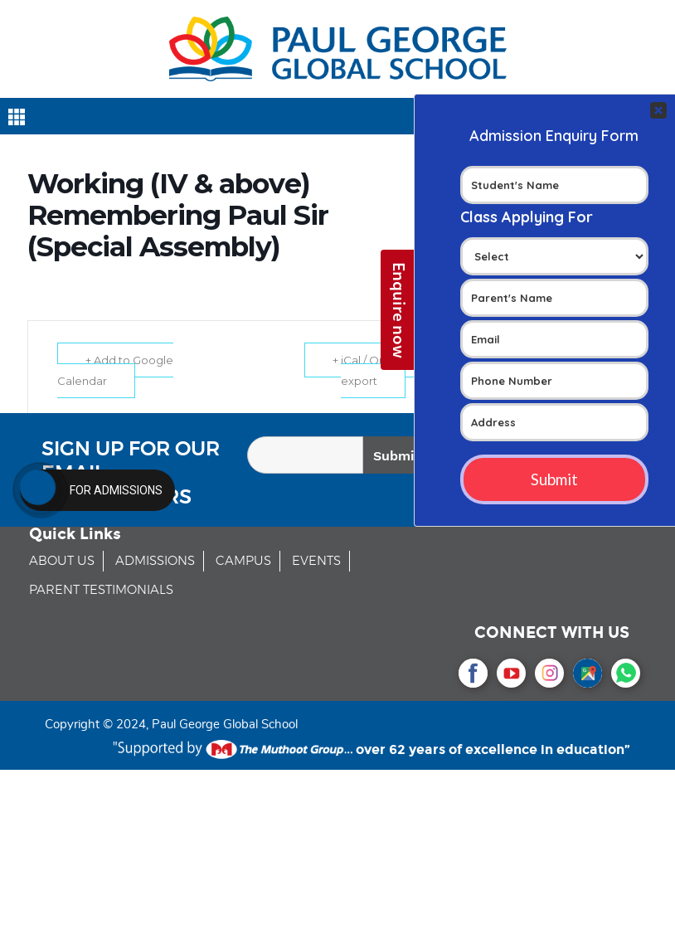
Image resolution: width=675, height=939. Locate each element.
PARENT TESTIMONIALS (101, 590)
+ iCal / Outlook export (373, 370)
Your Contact (554, 299)
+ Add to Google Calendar (115, 370)
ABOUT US (62, 561)
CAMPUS (243, 561)
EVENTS (316, 561)
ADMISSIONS (155, 561)
